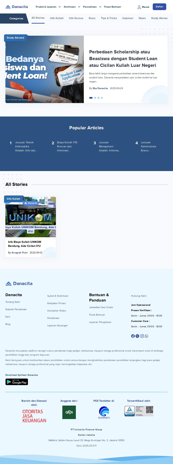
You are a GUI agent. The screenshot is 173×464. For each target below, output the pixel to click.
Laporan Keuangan (57, 325)
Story (92, 18)
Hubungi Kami (138, 295)
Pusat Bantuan (112, 6)
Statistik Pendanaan (16, 309)
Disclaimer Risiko (56, 310)
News (142, 18)
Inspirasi (127, 18)
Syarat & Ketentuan (57, 295)
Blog (7, 324)
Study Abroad (159, 18)
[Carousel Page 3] (98, 98)
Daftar (159, 6)
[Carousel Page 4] (102, 98)
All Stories (38, 18)
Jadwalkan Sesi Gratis (101, 307)
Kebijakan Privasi (56, 303)
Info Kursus (76, 18)
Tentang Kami (12, 302)
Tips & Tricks (109, 18)
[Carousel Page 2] (95, 98)
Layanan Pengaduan (100, 322)
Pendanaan (53, 318)
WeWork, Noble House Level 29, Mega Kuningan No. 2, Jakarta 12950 (86, 440)
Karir (7, 316)
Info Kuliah (57, 18)
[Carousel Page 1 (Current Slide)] (91, 98)
